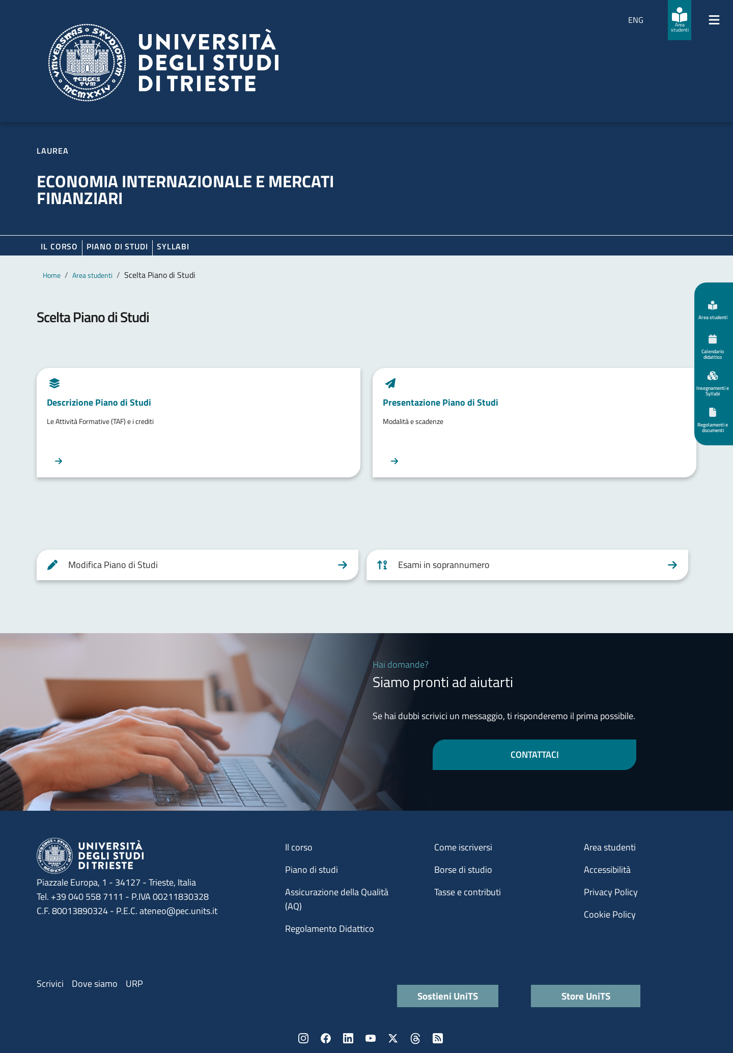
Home (52, 275)
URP (134, 983)
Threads (415, 1038)
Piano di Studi (117, 246)
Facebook (326, 1038)
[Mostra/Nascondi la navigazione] (714, 19)
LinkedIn (348, 1038)
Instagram (303, 1038)
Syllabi (173, 246)
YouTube (370, 1038)
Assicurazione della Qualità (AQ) (336, 899)
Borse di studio (463, 869)
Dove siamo (95, 983)
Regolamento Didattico (329, 928)
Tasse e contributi (467, 892)
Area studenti (92, 275)
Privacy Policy (611, 892)
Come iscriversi (463, 847)
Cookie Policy (610, 914)
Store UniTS (585, 995)
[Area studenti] (679, 20)
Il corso (59, 246)
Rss (438, 1038)
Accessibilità (607, 869)
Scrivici (50, 983)
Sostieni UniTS (447, 995)
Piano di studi (311, 869)
